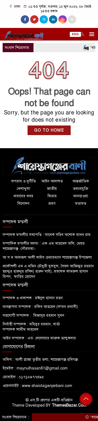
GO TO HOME (49, 130)
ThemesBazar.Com (69, 405)
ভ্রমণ (52, 203)
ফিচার (52, 196)
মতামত (80, 203)
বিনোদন (23, 203)
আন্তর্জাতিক (80, 181)
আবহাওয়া (80, 196)
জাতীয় (52, 188)
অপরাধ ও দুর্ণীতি (23, 181)
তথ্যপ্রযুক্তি (80, 188)
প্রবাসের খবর (23, 196)
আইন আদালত (52, 181)
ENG (75, 34)
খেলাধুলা (23, 188)
